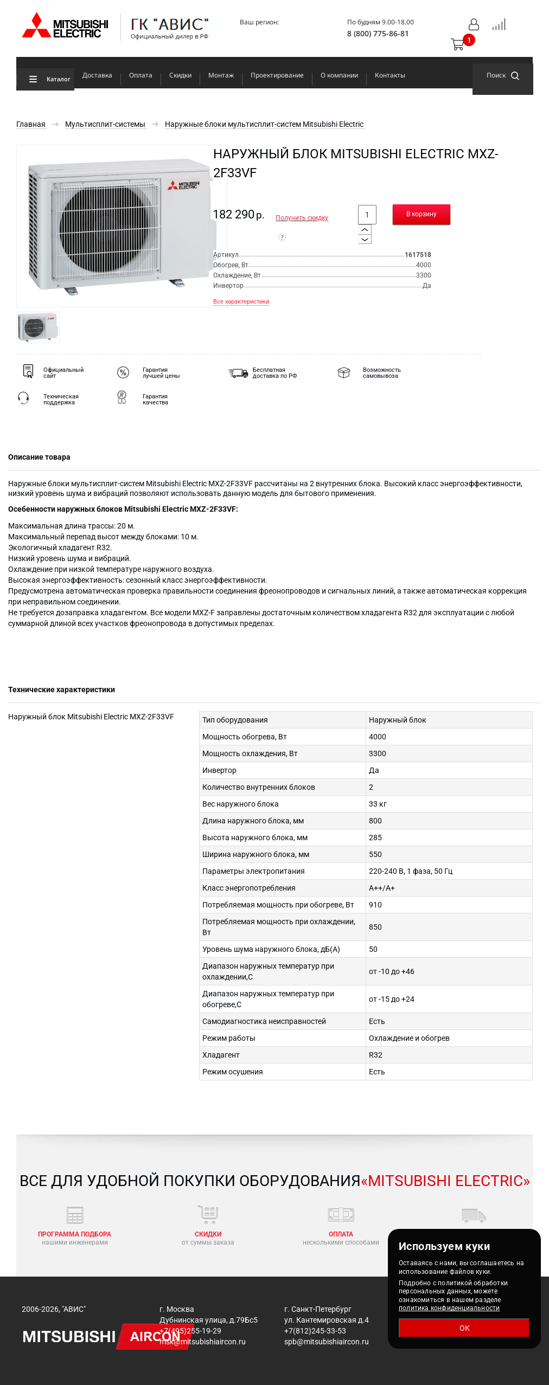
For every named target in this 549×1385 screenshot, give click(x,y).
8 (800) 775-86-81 (378, 33)
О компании (339, 75)
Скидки (180, 75)
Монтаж (221, 75)
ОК (464, 1328)
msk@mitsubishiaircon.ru (202, 1341)
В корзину (421, 214)
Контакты (390, 75)
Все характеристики (241, 301)
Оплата (140, 75)
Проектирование (277, 75)
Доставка (97, 75)
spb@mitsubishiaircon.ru (326, 1341)
